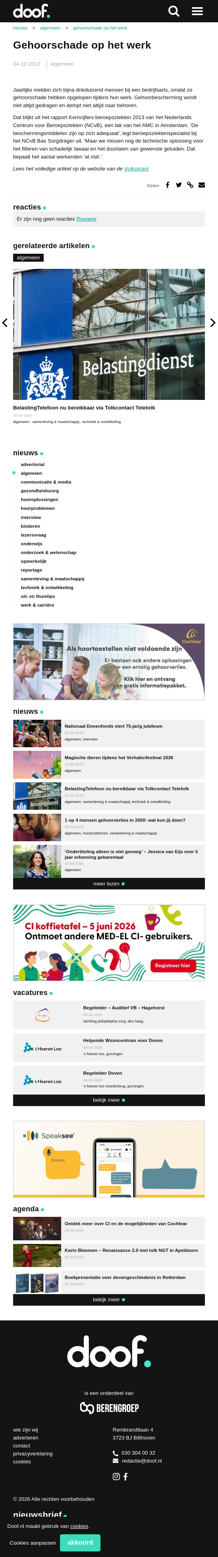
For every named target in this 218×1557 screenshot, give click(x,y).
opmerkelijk (34, 561)
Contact (21, 1446)
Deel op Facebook (167, 185)
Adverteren (26, 1438)
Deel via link (190, 185)
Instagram (116, 1477)
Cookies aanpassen (33, 1543)
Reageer (86, 219)
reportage (31, 569)
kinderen (30, 526)
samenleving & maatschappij (57, 422)
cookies (79, 1526)
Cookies (22, 1462)
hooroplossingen (39, 499)
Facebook (127, 1477)
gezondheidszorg (40, 490)
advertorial (32, 464)
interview (31, 517)
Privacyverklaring (33, 1454)
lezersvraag (33, 534)
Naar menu (197, 11)
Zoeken (173, 11)
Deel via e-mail (202, 185)
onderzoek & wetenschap (49, 552)
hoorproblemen (38, 508)
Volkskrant (136, 169)
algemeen (61, 64)
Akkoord (80, 1542)
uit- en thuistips (38, 596)
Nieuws (25, 452)
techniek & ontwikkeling (102, 422)
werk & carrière (37, 604)
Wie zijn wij (25, 1430)
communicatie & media (46, 481)
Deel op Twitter (179, 185)
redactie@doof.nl (137, 1461)
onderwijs (31, 543)
